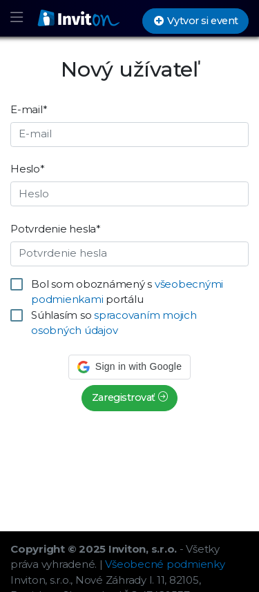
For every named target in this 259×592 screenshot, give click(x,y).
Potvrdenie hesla (55, 228)
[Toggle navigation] (16, 18)
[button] (129, 367)
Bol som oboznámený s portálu (127, 291)
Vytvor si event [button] (195, 20)
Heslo (27, 168)
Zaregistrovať (129, 397)
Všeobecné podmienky (164, 564)
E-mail (28, 109)
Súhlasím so (114, 322)
